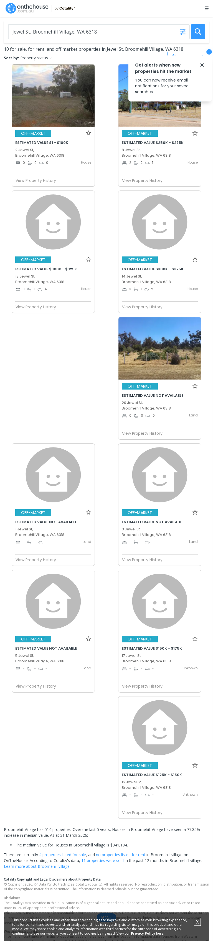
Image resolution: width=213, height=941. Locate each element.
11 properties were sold (102, 860)
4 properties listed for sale (62, 854)
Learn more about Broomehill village (37, 866)
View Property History (38, 180)
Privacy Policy (143, 933)
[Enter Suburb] (99, 31)
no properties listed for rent (120, 854)
